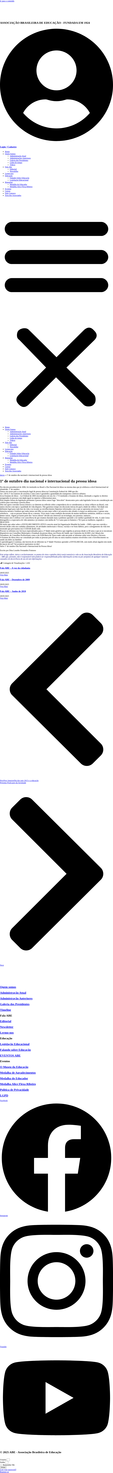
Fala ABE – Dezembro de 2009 (15, 579)
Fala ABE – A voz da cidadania (15, 568)
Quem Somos (10, 154)
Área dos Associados (13, 195)
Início (2, 475)
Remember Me (7, 1465)
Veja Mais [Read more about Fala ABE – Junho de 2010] (4, 598)
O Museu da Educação (14, 1067)
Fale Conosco (10, 193)
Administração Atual (18, 156)
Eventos (8, 189)
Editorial (13, 169)
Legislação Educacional (19, 180)
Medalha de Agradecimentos (18, 1072)
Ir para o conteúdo (7, 1)
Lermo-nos (9, 173)
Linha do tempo (16, 163)
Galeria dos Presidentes (19, 160)
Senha (2, 1462)
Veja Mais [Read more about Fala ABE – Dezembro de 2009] (4, 586)
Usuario (3, 1460)
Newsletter (6, 1026)
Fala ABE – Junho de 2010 (13, 591)
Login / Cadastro (8, 147)
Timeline (5, 1009)
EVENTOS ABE (10, 1055)
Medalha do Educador (18, 184)
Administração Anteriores (16, 998)
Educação (8, 176)
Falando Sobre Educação (19, 178)
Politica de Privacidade (14, 1089)
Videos (12, 165)
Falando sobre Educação (15, 1049)
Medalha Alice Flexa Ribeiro (21, 187)
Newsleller (14, 171)
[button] (56, 311)
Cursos (7, 191)
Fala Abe (8, 167)
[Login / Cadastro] (56, 142)
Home (7, 152)
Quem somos (8, 987)
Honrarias (9, 182)
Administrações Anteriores (20, 158)
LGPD (4, 1095)
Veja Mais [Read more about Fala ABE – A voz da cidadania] (4, 575)
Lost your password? (8, 1470)
